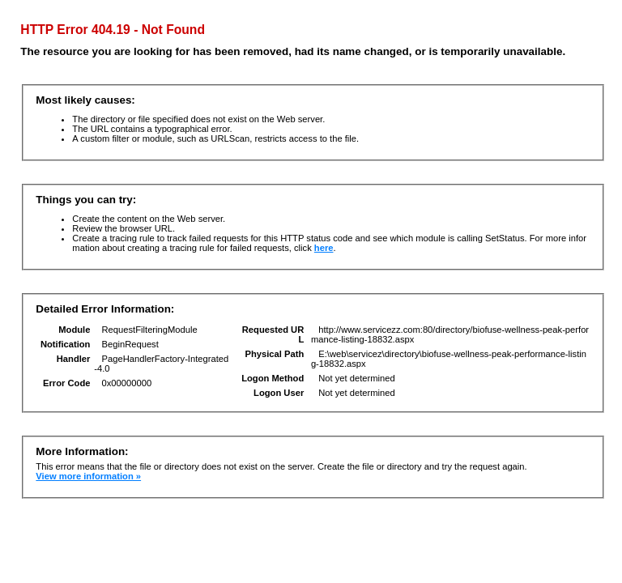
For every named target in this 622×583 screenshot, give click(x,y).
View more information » (88, 476)
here (324, 248)
